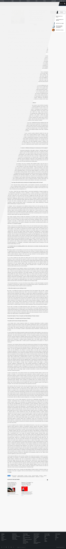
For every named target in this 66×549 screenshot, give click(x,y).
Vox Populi (24, 543)
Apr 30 (8, 495)
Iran (20, 0)
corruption (38, 476)
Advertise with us (3, 539)
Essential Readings (36, 536)
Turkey (44, 0)
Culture (24, 538)
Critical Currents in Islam (26, 537)
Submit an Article (14, 535)
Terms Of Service (14, 539)
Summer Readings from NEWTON (59, 20)
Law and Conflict (25, 541)
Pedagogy (41, 475)
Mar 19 (22, 495)
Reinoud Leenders (20, 475)
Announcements (36, 535)
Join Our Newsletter (21, 547)
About (2, 535)
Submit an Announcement (16, 536)
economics (14, 476)
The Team (2, 536)
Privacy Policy (14, 538)
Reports (35, 541)
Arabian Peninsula (47, 535)
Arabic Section (57, 534)
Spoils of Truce (14, 475)
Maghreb (45, 541)
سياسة (56, 535)
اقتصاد (56, 536)
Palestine (28, 0)
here (10, 472)
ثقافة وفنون (56, 537)
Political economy (35, 475)
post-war (25, 475)
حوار (55, 539)
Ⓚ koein (63, 547)
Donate (2, 538)
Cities (24, 536)
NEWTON (61, 3)
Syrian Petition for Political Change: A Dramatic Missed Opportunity (12, 484)
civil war (41, 476)
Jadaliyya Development (37, 542)
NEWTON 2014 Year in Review (59, 16)
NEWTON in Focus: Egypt (60, 23)
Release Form (14, 537)
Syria (36, 0)
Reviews (35, 539)
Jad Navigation (36, 543)
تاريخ (55, 538)
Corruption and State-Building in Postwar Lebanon (26, 476)
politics (29, 475)
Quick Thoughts (36, 537)
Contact (2, 540)
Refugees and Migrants (26, 535)
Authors (2, 537)
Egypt (13, 0)
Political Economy (25, 542)
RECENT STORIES (61, 12)
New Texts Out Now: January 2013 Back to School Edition (59, 26)
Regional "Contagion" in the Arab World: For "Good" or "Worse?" (27, 484)
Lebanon (45, 475)
